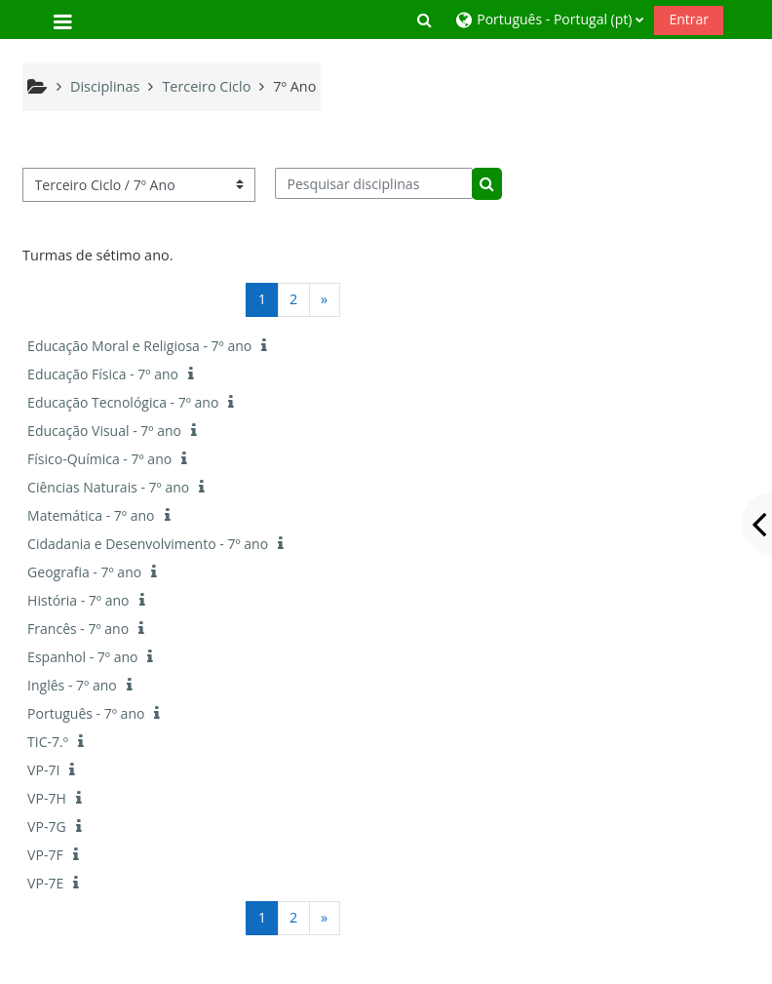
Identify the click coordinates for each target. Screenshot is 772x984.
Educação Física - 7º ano (102, 374)
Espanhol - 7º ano (82, 657)
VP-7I (43, 770)
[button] (424, 19)
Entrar (689, 19)
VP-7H (46, 798)
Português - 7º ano (85, 713)
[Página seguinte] (324, 300)
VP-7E (45, 883)
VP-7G (46, 826)
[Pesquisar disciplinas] (374, 183)
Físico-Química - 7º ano (99, 459)
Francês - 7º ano (78, 628)
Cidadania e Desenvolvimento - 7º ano (147, 543)
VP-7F (45, 855)
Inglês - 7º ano (72, 685)
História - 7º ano (78, 600)
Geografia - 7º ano (84, 572)
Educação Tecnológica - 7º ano (122, 402)
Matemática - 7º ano (90, 515)
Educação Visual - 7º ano (104, 430)
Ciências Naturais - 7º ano (108, 487)
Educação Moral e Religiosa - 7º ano (139, 345)
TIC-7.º (47, 741)
